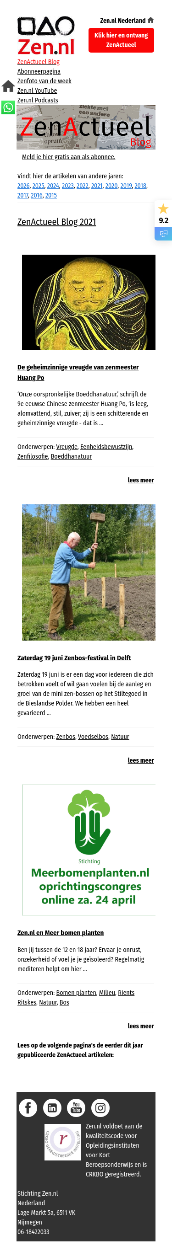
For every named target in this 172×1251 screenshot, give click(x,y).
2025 (38, 186)
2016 (36, 195)
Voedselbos (93, 737)
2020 (111, 186)
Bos (64, 1002)
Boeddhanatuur (71, 456)
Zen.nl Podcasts (37, 100)
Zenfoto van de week (44, 81)
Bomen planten (76, 993)
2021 (97, 186)
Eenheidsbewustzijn (106, 447)
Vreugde (67, 447)
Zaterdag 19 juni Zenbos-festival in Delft (74, 658)
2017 (22, 195)
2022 (83, 186)
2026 (23, 186)
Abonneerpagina (39, 71)
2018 (140, 186)
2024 (53, 186)
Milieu (107, 993)
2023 (68, 186)
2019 (126, 186)
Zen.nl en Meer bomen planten (60, 933)
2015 (51, 195)
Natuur (120, 737)
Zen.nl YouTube (37, 91)
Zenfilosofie (32, 456)
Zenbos (65, 737)
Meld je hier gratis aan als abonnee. (68, 157)
